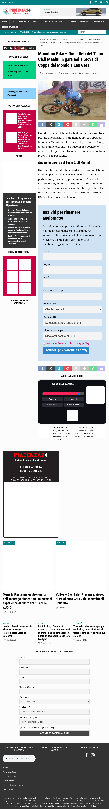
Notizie (54, 39)
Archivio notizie (9, 772)
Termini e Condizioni (88, 806)
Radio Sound (7, 2)
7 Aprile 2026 (10, 612)
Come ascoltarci (9, 776)
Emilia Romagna (52, 405)
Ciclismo (85, 73)
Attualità (71, 21)
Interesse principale (54, 330)
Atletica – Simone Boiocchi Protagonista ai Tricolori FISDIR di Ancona (20, 212)
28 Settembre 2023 (49, 73)
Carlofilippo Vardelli (69, 73)
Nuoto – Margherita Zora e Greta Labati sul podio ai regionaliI (18, 221)
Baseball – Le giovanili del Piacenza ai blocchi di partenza (18, 201)
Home (4, 21)
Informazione (8, 780)
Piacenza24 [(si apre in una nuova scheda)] (12, 94)
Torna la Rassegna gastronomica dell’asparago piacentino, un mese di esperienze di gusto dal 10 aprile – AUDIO (25, 120)
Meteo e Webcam (10, 27)
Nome (46, 251)
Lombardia (74, 399)
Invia (9, 74)
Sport (36, 21)
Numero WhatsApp (53, 290)
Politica (98, 21)
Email (46, 277)
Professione (49, 303)
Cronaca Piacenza (20, 21)
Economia (85, 21)
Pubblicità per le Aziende (13, 785)
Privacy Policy (75, 806)
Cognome (48, 264)
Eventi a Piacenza (53, 21)
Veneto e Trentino (73, 405)
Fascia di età (50, 316)
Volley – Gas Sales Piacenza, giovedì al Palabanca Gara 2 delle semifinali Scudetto (19, 230)
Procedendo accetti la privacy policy (68, 343)
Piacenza (52, 399)
